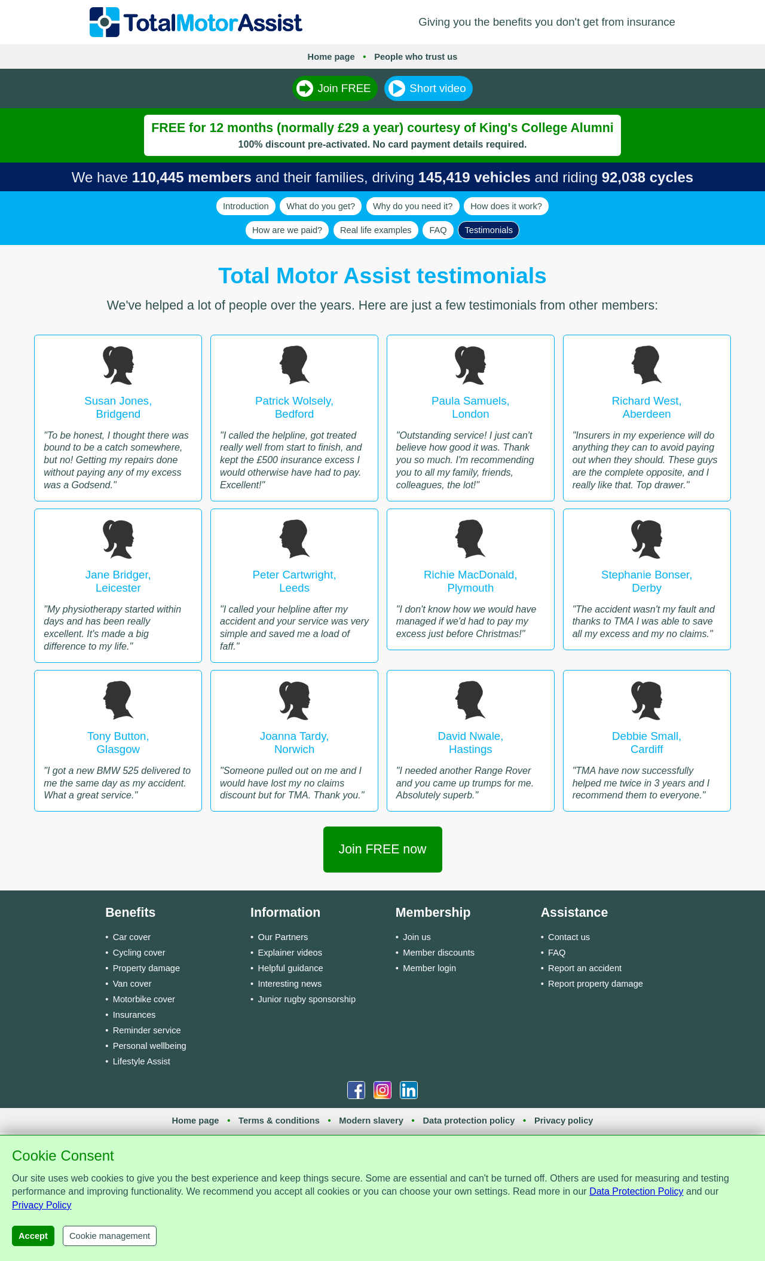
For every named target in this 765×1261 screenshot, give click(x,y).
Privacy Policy (42, 1205)
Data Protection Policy (636, 1191)
